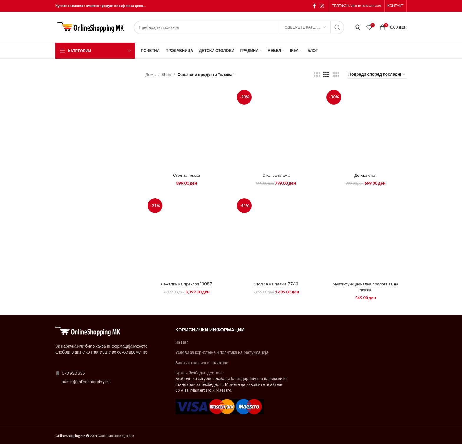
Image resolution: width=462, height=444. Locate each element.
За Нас (181, 341)
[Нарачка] (377, 74)
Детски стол (366, 174)
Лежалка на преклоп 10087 (186, 283)
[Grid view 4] (336, 74)
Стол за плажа (186, 174)
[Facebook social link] (314, 5)
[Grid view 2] (317, 74)
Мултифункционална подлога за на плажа (366, 286)
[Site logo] (91, 26)
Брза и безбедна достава (199, 372)
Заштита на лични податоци (201, 361)
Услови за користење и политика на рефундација (221, 351)
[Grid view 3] (326, 74)
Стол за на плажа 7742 (276, 283)
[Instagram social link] (322, 5)
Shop (166, 74)
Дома (151, 74)
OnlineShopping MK (70, 435)
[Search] (239, 27)
